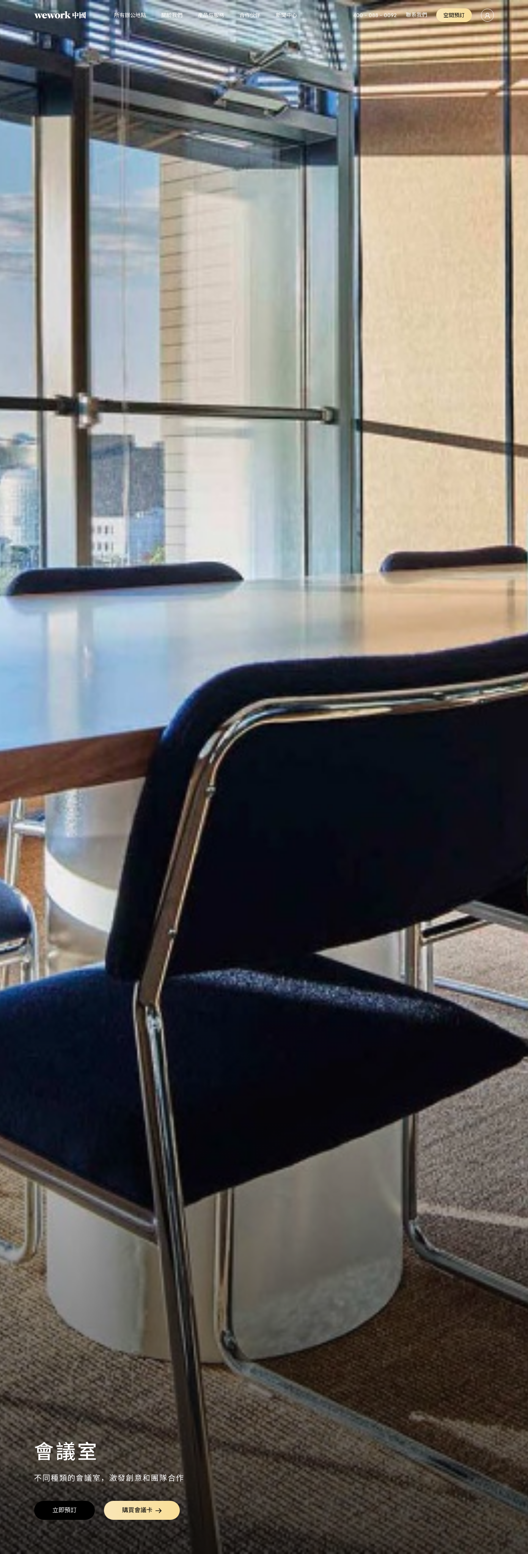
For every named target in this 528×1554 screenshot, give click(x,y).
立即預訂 (64, 1510)
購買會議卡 (142, 1510)
